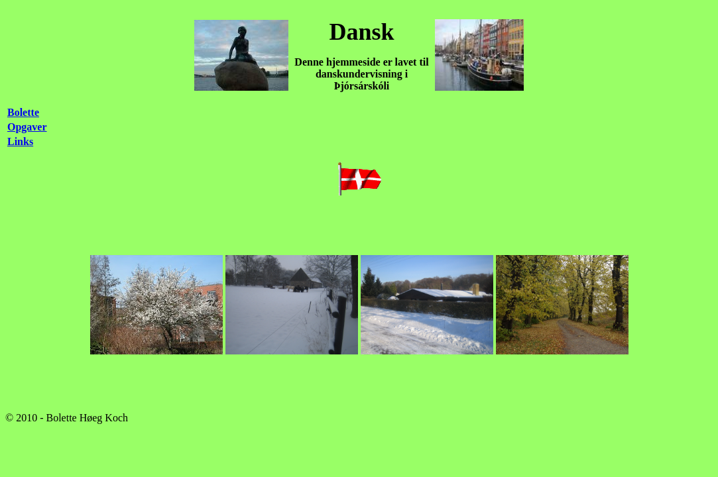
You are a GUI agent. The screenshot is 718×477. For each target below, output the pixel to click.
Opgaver (27, 126)
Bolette (23, 112)
